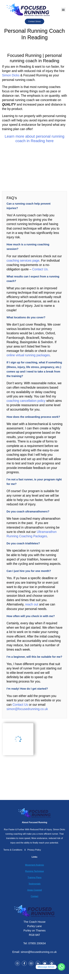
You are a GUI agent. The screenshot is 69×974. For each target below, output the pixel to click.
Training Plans (34, 877)
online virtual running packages (28, 355)
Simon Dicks (11, 75)
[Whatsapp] (61, 967)
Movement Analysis (34, 865)
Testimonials (34, 884)
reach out (31, 604)
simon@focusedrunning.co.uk (27, 709)
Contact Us (20, 704)
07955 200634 (37, 943)
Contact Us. (40, 269)
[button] (63, 9)
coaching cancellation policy (26, 401)
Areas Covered (34, 890)
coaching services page (23, 260)
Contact (34, 896)
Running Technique (34, 871)
